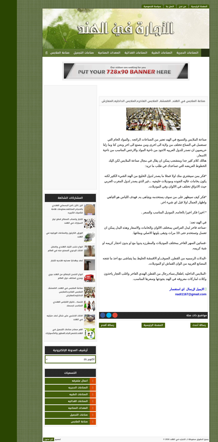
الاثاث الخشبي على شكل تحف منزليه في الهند (48, 317)
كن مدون (32, 439)
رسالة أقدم (90, 325)
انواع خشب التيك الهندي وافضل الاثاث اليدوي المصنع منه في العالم (48, 248)
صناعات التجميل (67, 52)
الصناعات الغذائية (119, 52)
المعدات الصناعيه (61, 408)
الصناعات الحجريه (61, 387)
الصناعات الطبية (145, 52)
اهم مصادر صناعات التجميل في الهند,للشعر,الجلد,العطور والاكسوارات (47, 331)
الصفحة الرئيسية (182, 6)
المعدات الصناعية (92, 52)
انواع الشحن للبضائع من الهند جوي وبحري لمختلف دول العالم (49, 276)
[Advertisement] (151, 90)
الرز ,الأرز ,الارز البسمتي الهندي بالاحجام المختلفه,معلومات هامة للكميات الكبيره (50, 209)
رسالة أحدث (182, 325)
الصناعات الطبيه (61, 394)
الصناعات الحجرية (171, 52)
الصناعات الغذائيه (61, 401)
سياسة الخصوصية (135, 6)
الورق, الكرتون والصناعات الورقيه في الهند (47, 235)
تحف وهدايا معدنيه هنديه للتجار (50, 260)
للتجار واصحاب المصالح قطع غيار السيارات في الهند (50, 221)
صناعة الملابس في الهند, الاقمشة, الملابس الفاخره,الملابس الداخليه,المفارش (48, 291)
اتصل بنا (153, 6)
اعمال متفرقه (63, 381)
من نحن (165, 6)
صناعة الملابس (43, 52)
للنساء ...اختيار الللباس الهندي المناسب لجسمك (51, 304)
